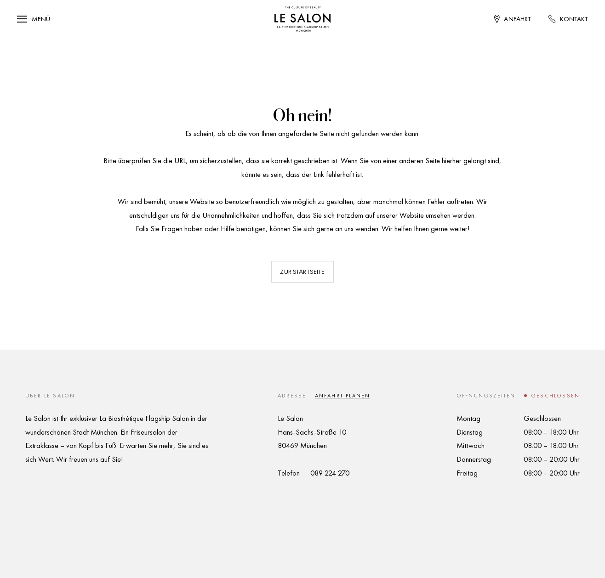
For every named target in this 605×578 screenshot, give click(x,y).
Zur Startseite (302, 271)
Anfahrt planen (343, 395)
